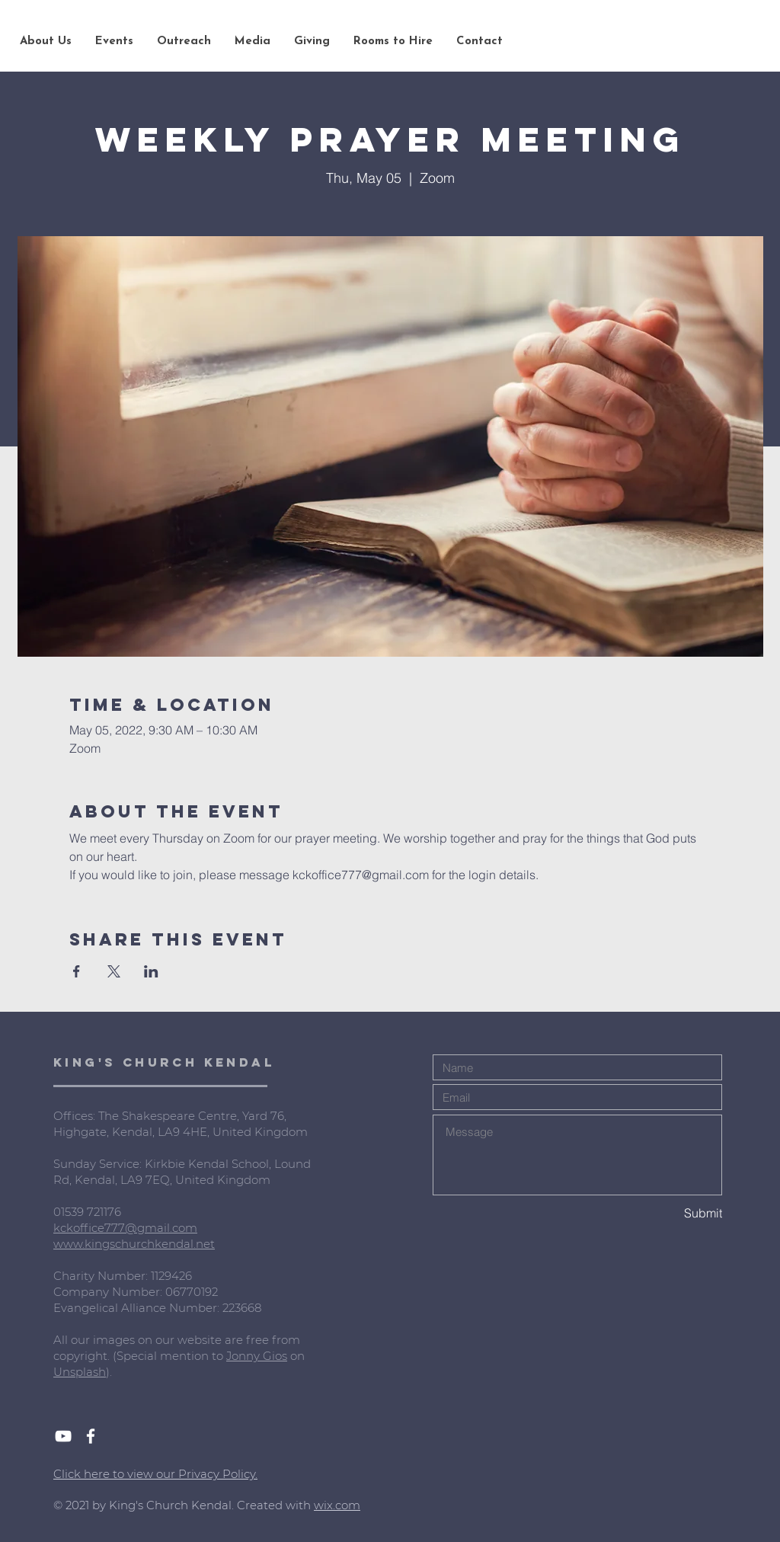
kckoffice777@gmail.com (125, 1227)
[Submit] (668, 1213)
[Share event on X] (114, 971)
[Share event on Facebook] (76, 971)
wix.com (337, 1505)
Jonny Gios (256, 1355)
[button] (45, 42)
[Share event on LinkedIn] (151, 971)
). (109, 1371)
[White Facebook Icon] (91, 1436)
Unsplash (79, 1371)
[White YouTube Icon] (63, 1436)
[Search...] (680, 42)
